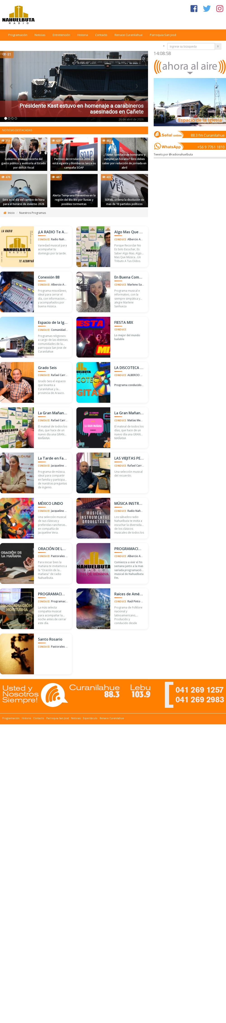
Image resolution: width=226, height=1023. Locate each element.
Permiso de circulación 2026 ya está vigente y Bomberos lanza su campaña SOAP (74, 163)
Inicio (11, 213)
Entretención (61, 35)
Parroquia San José (163, 35)
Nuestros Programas (32, 213)
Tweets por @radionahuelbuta (173, 154)
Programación (17, 35)
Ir (218, 46)
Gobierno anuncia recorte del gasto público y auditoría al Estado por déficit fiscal (23, 163)
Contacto (101, 35)
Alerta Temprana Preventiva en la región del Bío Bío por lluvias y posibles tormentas (74, 199)
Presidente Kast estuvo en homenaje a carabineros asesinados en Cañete (81, 109)
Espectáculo (90, 718)
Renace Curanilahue (129, 35)
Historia (82, 35)
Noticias (40, 35)
